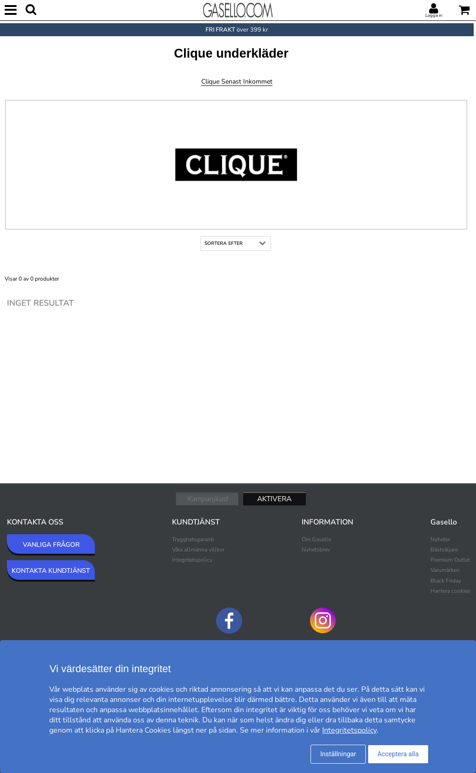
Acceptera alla (398, 754)
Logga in (433, 15)
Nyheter (440, 539)
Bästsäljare (444, 549)
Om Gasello (316, 539)
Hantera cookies (450, 591)
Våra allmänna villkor (198, 549)
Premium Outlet (450, 559)
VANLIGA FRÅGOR (51, 544)
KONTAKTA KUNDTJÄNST (51, 570)
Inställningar (338, 754)
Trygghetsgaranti (193, 539)
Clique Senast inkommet (236, 81)
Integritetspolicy (192, 559)
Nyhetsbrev (316, 549)
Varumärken (445, 570)
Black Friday (445, 580)
